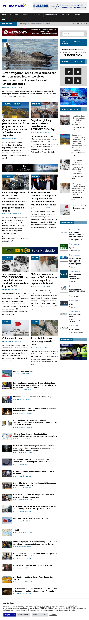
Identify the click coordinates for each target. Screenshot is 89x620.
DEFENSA (26, 15)
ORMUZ (16, 530)
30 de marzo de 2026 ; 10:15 (23, 427)
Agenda (78, 15)
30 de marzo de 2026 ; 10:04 (23, 439)
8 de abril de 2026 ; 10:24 (41, 208)
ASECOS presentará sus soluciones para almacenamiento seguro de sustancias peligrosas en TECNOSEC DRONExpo (35, 422)
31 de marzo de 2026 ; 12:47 (23, 390)
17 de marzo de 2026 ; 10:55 (23, 594)
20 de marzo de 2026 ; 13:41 (23, 547)
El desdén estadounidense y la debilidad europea (33, 397)
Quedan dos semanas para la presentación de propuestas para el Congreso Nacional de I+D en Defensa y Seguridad (15, 127)
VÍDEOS (4, 19)
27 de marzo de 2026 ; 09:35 (23, 464)
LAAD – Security (75, 329)
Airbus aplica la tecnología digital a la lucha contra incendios (33, 472)
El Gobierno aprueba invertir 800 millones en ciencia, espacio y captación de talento (44, 278)
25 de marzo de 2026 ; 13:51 (23, 488)
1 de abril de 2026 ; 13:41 (41, 347)
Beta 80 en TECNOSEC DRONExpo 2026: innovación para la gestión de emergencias (33, 496)
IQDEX (71, 247)
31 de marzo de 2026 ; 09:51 (23, 399)
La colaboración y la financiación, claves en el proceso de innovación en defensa (35, 554)
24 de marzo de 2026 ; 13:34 (23, 511)
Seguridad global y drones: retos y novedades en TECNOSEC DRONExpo (43, 124)
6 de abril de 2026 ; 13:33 (41, 286)
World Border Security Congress (77, 290)
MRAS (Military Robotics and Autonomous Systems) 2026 (75, 261)
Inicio (4, 15)
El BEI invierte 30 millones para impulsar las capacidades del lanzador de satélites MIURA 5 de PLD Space (43, 199)
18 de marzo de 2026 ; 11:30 (23, 568)
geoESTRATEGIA (51, 15)
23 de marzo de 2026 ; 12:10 (23, 521)
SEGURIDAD (14, 15)
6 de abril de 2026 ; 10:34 (13, 341)
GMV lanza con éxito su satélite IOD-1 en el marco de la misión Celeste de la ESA (34, 409)
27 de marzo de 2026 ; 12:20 (23, 453)
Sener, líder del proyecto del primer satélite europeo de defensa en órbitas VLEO (34, 484)
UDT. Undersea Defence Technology (75, 276)
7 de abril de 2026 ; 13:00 (13, 289)
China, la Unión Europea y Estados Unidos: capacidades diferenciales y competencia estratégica (35, 435)
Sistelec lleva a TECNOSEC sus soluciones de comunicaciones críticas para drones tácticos (31, 460)
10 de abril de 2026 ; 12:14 (13, 87)
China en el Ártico (12, 338)
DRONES (37, 15)
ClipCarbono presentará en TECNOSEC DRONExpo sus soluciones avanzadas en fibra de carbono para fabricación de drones (15, 202)
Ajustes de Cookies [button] (39, 614)
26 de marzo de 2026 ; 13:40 (23, 476)
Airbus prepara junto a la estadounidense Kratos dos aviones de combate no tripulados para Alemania (35, 590)
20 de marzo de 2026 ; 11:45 (23, 558)
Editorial (66, 15)
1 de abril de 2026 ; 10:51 (22, 374)
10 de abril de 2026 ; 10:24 (13, 138)
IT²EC (71, 304)
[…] (28, 96)
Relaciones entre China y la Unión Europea (30, 518)
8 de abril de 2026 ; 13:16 (12, 214)
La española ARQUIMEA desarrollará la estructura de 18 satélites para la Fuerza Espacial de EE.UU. (34, 507)
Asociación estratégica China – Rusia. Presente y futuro (33, 578)
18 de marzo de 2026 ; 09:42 (23, 582)
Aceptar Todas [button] (10, 614)
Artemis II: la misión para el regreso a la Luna (42, 341)
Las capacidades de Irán (23, 371)
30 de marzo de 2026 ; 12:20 (23, 413)
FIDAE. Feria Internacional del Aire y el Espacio (77, 235)
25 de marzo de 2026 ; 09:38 (23, 500)
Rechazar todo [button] (23, 614)
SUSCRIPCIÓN (73, 55)
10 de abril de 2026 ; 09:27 (42, 132)
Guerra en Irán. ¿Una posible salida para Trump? (32, 565)
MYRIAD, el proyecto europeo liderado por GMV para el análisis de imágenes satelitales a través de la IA (35, 543)
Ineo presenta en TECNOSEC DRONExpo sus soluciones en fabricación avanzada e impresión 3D (15, 280)
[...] (6, 158)
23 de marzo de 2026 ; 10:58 (23, 533)
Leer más (53, 615)
